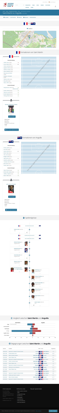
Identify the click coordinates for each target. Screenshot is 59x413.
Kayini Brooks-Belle (39, 282)
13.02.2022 (5, 363)
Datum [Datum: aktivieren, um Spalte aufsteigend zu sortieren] (4, 348)
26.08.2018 (5, 351)
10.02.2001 (5, 367)
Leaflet (44, 47)
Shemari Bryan (38, 289)
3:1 (53, 367)
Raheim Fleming (17, 242)
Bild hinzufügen (12, 116)
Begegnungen (33, 17)
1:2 (53, 351)
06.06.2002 (5, 377)
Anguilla (19, 17)
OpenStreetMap (49, 47)
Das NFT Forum (19, 395)
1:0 (53, 355)
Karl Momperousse (18, 267)
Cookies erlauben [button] (53, 410)
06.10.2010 (5, 375)
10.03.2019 (5, 365)
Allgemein (5, 17)
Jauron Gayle (37, 302)
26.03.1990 (5, 353)
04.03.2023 (5, 379)
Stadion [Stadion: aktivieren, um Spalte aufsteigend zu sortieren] (10, 348)
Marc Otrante (19, 269)
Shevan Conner (17, 261)
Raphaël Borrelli (17, 248)
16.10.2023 (5, 361)
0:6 (53, 373)
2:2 (53, 379)
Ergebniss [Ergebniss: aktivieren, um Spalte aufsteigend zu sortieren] (53, 348)
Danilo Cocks (16, 229)
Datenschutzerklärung (21, 400)
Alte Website (45, 2)
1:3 (53, 371)
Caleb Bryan (37, 269)
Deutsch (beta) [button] (52, 2)
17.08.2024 (5, 359)
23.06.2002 (5, 355)
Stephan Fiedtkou (38, 276)
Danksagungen (19, 397)
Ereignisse (25, 17)
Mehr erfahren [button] (38, 410)
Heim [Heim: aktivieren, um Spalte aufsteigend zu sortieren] (39, 348)
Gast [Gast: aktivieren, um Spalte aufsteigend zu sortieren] (42, 348)
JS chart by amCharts (13, 324)
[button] (29, 36)
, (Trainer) (11, 104)
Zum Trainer (11, 129)
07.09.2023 (5, 373)
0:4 (53, 353)
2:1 (53, 357)
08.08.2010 (5, 371)
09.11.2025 (5, 369)
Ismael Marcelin (17, 255)
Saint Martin (13, 17)
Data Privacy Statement (21, 402)
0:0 (53, 359)
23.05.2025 (5, 357)
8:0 (53, 361)
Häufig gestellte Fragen (21, 394)
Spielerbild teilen (20, 399)
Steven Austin (37, 295)
